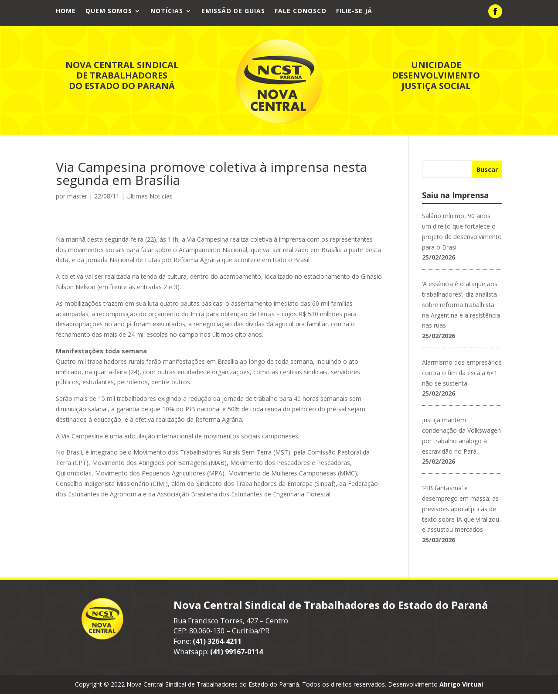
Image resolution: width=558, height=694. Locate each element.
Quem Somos (108, 11)
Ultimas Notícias (149, 196)
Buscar (487, 169)
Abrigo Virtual (461, 684)
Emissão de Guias (233, 11)
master (77, 196)
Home (66, 11)
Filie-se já (354, 11)
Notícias (166, 11)
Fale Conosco (301, 11)
